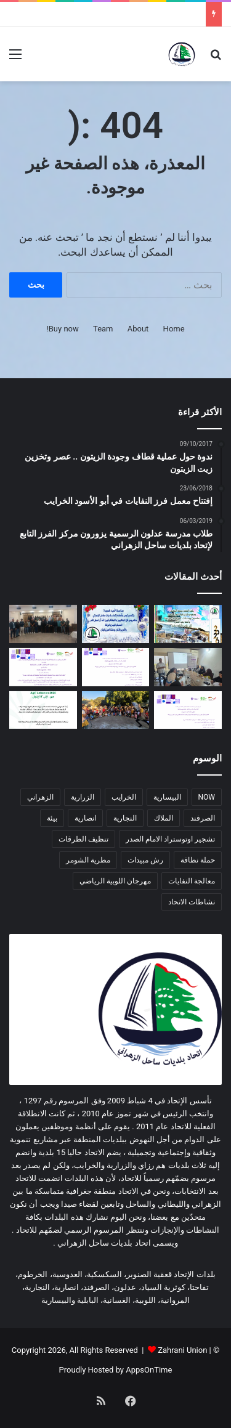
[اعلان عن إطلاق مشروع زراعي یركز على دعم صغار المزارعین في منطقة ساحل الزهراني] (116, 667)
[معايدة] (116, 624)
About (138, 328)
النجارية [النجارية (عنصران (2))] (125, 818)
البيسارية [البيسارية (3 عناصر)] (167, 797)
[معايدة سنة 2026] (188, 624)
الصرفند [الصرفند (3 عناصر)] (202, 818)
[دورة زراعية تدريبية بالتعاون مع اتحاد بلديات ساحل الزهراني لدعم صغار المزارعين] (188, 667)
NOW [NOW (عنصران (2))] (206, 797)
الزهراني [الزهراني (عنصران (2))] (40, 797)
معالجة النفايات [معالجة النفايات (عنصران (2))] (191, 881)
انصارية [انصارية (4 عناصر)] (85, 818)
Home (174, 328)
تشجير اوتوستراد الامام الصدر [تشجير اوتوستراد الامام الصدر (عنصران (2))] (170, 839)
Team (103, 328)
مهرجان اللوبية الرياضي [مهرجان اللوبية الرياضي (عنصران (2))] (115, 881)
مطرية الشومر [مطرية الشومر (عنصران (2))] (88, 860)
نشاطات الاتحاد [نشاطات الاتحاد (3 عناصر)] (191, 902)
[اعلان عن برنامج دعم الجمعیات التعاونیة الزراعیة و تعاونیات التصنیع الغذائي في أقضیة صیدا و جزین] (43, 667)
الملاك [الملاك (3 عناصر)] (163, 818)
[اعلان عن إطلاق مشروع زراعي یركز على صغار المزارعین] (188, 710)
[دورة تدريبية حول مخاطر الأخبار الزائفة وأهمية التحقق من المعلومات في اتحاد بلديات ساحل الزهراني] (43, 624)
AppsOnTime (149, 1369)
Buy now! (62, 328)
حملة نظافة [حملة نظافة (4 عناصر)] (197, 860)
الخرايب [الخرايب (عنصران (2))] (123, 797)
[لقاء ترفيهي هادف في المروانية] (116, 710)
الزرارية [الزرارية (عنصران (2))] (82, 797)
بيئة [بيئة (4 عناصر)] (52, 818)
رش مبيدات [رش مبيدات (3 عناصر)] (145, 860)
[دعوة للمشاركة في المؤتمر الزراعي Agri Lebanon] (43, 710)
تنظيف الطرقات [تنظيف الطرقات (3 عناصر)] (83, 839)
